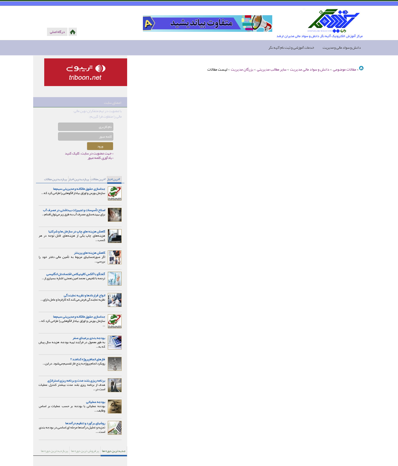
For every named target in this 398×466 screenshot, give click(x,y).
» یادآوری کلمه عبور (100, 157)
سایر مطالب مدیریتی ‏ (271, 69)
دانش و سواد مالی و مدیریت (342, 47)
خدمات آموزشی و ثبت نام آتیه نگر (291, 47)
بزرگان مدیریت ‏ (241, 69)
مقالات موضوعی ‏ (344, 69)
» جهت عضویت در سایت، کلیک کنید (89, 153)
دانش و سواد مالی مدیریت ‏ (309, 69)
